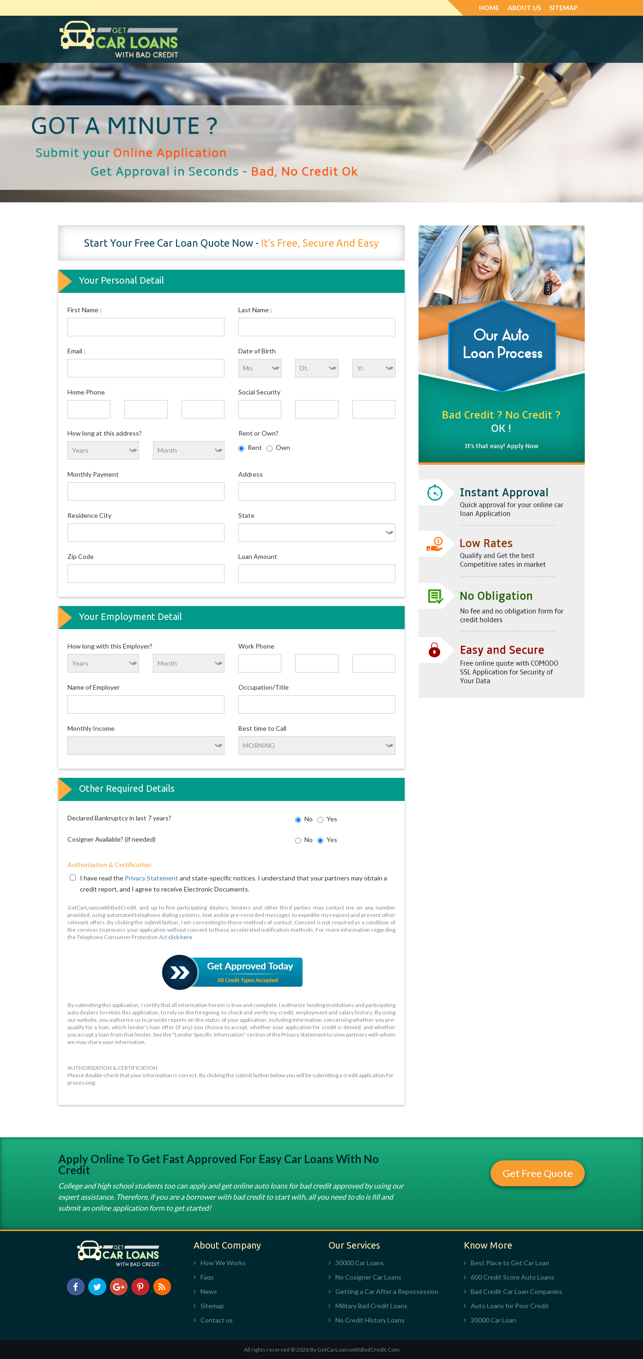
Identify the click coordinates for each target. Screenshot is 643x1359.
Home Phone (86, 392)
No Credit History (435, 39)
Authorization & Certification (109, 864)
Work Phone (256, 646)
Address (250, 474)
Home (489, 8)
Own (278, 448)
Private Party (500, 39)
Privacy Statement (152, 878)
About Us (524, 8)
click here (180, 937)
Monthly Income (91, 728)
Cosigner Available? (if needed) (111, 839)
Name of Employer (93, 687)
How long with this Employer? (109, 646)
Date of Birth (257, 351)
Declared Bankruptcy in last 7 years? (119, 818)
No (304, 820)
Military (379, 39)
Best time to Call (262, 728)
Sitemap (563, 8)
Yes (327, 820)
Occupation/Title (263, 687)
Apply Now (553, 39)
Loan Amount (257, 556)
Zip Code (80, 556)
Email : (76, 351)
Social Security (259, 392)
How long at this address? (104, 433)
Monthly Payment (93, 474)
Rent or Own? (258, 433)
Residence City (89, 515)
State (246, 515)
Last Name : (255, 310)
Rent (250, 448)
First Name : (84, 310)
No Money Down (324, 39)
